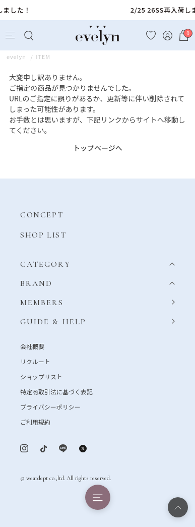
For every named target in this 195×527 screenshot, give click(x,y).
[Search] (28, 35)
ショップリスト (41, 376)
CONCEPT (41, 215)
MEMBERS (42, 303)
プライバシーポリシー (50, 406)
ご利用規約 (35, 422)
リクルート (35, 361)
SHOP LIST (43, 235)
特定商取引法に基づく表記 (56, 391)
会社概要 (32, 346)
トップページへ (97, 148)
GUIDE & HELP (53, 322)
